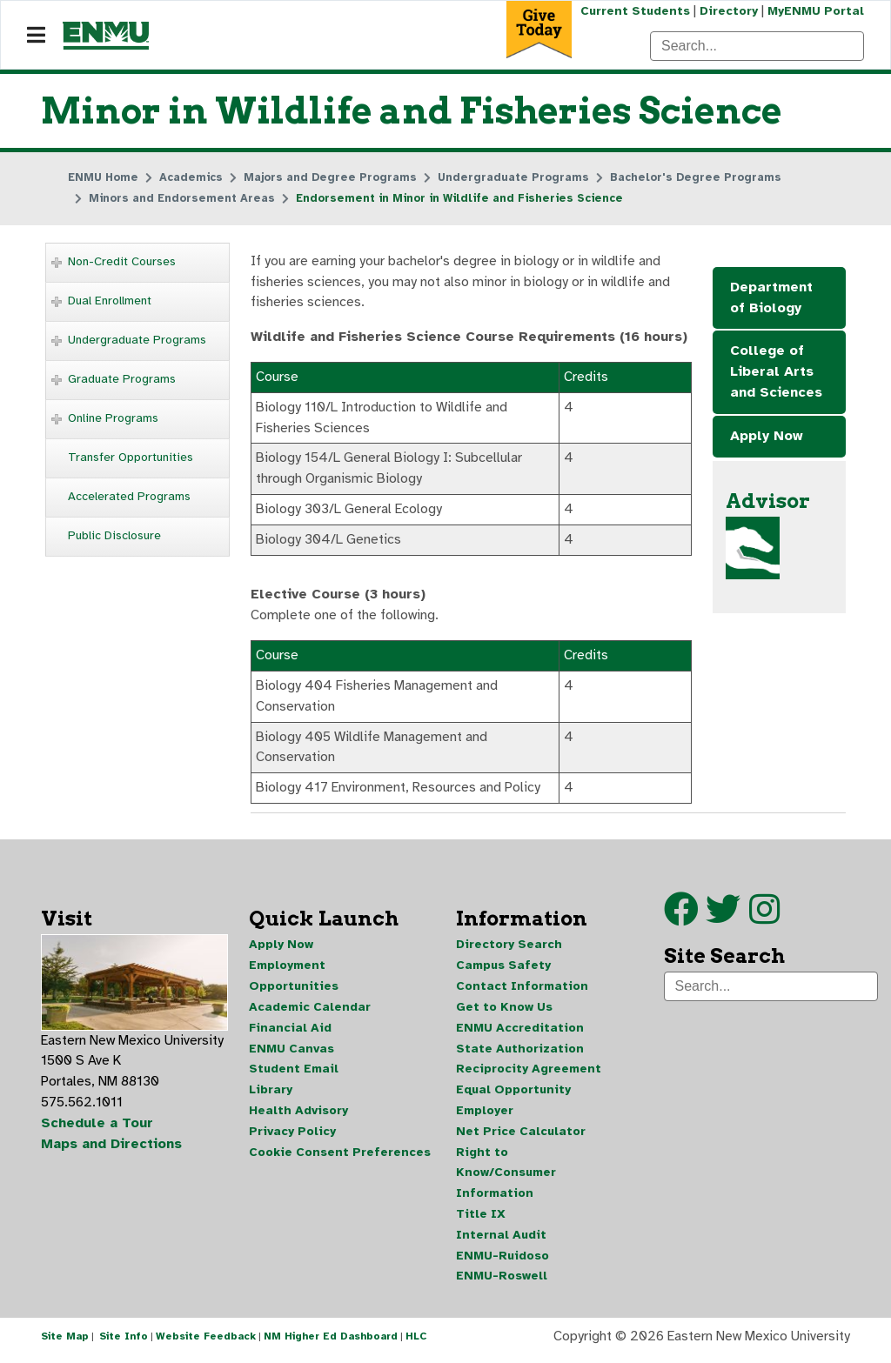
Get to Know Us (504, 1011)
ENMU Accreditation (520, 1032)
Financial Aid (290, 1032)
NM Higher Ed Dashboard (331, 1344)
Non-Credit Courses (122, 261)
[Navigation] (36, 35)
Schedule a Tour (97, 1129)
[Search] (757, 46)
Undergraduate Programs (137, 339)
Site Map (65, 1344)
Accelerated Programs (129, 496)
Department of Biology (771, 298)
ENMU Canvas (291, 1053)
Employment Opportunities (293, 980)
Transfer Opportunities (130, 457)
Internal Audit (501, 1240)
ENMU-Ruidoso (502, 1261)
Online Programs (113, 418)
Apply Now (766, 437)
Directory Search (509, 948)
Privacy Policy (292, 1136)
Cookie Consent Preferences (340, 1157)
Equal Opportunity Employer (513, 1105)
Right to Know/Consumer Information (506, 1178)
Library (270, 1094)
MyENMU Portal (815, 10)
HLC (416, 1344)
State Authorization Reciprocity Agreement (528, 1063)
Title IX (481, 1220)
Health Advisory (298, 1115)
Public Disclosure (114, 535)
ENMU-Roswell (501, 1282)
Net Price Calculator (521, 1136)
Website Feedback (206, 1344)
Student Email (293, 1073)
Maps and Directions (112, 1150)
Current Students (633, 10)
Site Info (123, 1344)
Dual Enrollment (109, 300)
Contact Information (522, 990)
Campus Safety (503, 969)
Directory (728, 10)
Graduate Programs (122, 378)
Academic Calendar (310, 1011)
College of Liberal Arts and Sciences (776, 373)
